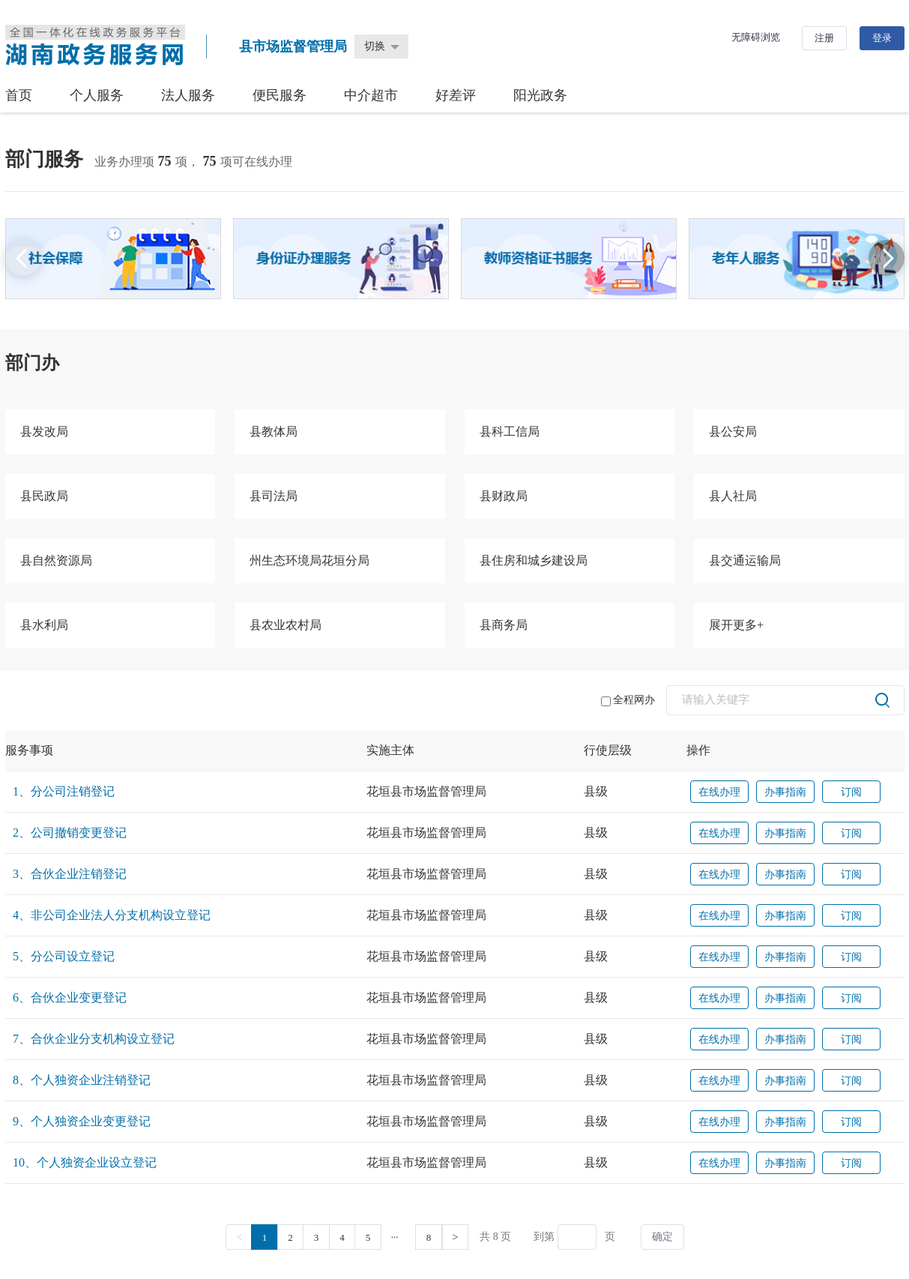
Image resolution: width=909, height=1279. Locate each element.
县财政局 (504, 496)
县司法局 (274, 496)
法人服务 (188, 95)
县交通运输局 (745, 560)
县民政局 (44, 496)
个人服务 (97, 95)
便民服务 (279, 95)
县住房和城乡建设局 (534, 560)
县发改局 (44, 431)
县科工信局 (510, 431)
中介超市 (371, 95)
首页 (18, 95)
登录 (882, 37)
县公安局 (733, 431)
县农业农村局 (285, 625)
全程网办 (628, 700)
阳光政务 (540, 95)
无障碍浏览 (755, 37)
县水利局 (44, 625)
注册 (824, 37)
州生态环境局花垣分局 (309, 560)
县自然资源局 (56, 560)
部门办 (32, 363)
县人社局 (733, 496)
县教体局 (274, 431)
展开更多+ (736, 625)
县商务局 (504, 625)
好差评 (455, 95)
